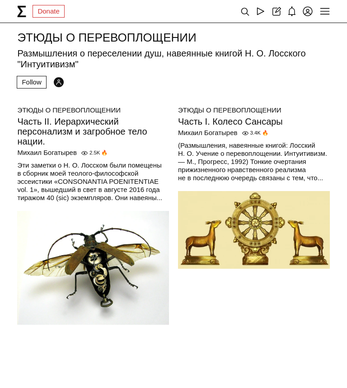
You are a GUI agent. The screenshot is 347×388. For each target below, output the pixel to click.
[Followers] (59, 82)
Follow (31, 82)
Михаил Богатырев (47, 152)
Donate (48, 11)
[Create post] (276, 11)
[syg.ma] (21, 11)
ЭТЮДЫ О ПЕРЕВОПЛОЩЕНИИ (69, 110)
